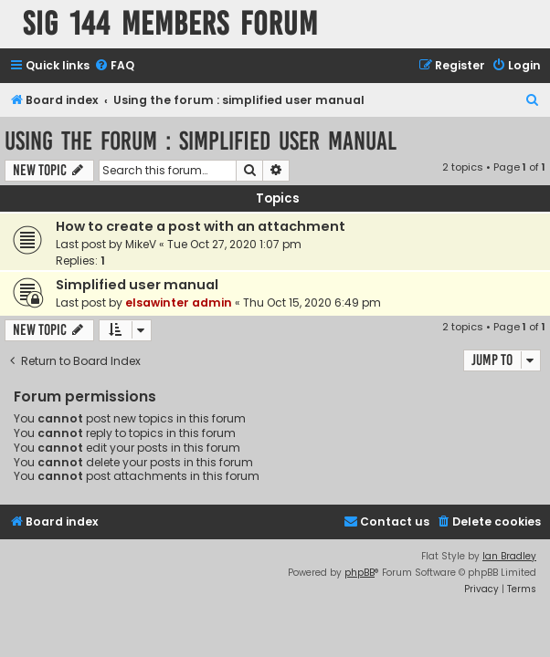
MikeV (140, 244)
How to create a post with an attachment (200, 226)
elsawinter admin (178, 302)
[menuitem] (114, 66)
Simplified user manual (137, 285)
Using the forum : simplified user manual (201, 141)
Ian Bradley (509, 556)
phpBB (359, 572)
